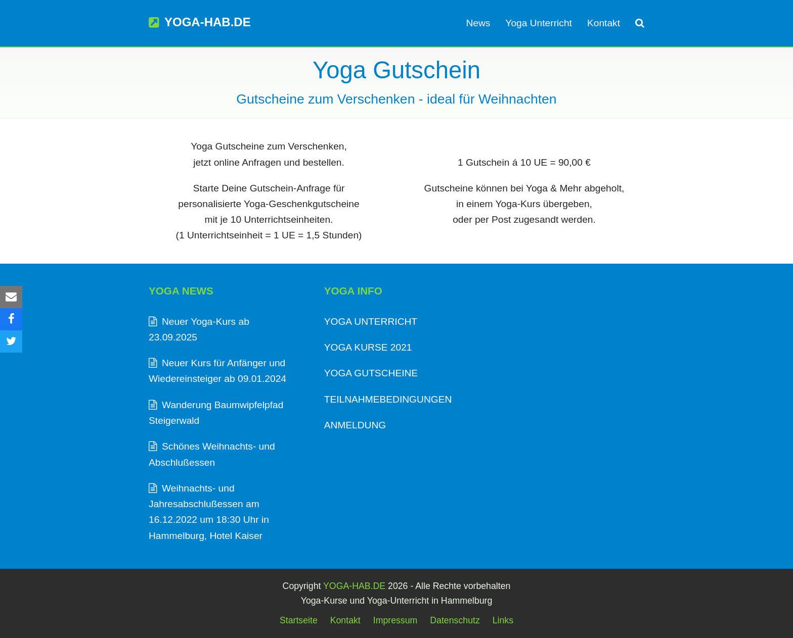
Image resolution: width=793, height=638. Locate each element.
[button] (640, 23)
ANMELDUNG (355, 425)
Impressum (395, 620)
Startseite (299, 620)
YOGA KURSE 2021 (368, 347)
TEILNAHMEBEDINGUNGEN (388, 399)
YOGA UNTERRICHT (370, 321)
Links (503, 620)
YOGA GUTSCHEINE (371, 373)
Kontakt (345, 620)
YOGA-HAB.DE (200, 22)
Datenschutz (455, 620)
